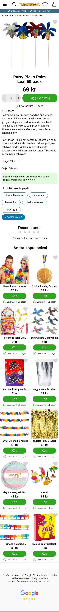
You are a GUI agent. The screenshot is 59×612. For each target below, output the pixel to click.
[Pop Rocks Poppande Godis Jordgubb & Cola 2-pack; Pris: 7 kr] (14, 376)
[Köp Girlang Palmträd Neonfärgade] (14, 553)
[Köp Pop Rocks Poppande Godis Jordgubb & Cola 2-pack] (14, 399)
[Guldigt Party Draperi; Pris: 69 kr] (44, 428)
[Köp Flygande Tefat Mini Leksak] (14, 347)
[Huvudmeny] (4, 4)
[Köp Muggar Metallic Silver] (44, 399)
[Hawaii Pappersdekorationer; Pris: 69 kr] (44, 479)
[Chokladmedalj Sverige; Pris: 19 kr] (44, 273)
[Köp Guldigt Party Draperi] (44, 450)
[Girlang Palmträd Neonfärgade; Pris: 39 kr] (14, 531)
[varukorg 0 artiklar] (54, 4)
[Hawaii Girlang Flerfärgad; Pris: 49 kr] (14, 428)
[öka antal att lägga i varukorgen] (18, 98)
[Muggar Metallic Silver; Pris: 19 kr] (44, 376)
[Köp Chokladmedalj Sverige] (44, 296)
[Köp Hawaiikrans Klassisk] (14, 296)
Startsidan (6, 15)
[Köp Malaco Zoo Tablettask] (44, 553)
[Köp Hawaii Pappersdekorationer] (44, 502)
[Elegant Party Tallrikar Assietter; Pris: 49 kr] (14, 479)
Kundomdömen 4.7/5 (42, 11)
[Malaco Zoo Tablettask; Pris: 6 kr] (44, 531)
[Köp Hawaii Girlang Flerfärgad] (14, 450)
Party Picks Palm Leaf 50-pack (28, 15)
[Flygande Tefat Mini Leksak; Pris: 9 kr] (14, 325)
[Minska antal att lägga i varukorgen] (4, 98)
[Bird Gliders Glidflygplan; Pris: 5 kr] (44, 325)
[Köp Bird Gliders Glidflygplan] (44, 347)
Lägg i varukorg (40, 98)
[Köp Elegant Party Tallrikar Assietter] (14, 502)
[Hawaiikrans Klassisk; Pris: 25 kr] (14, 273)
